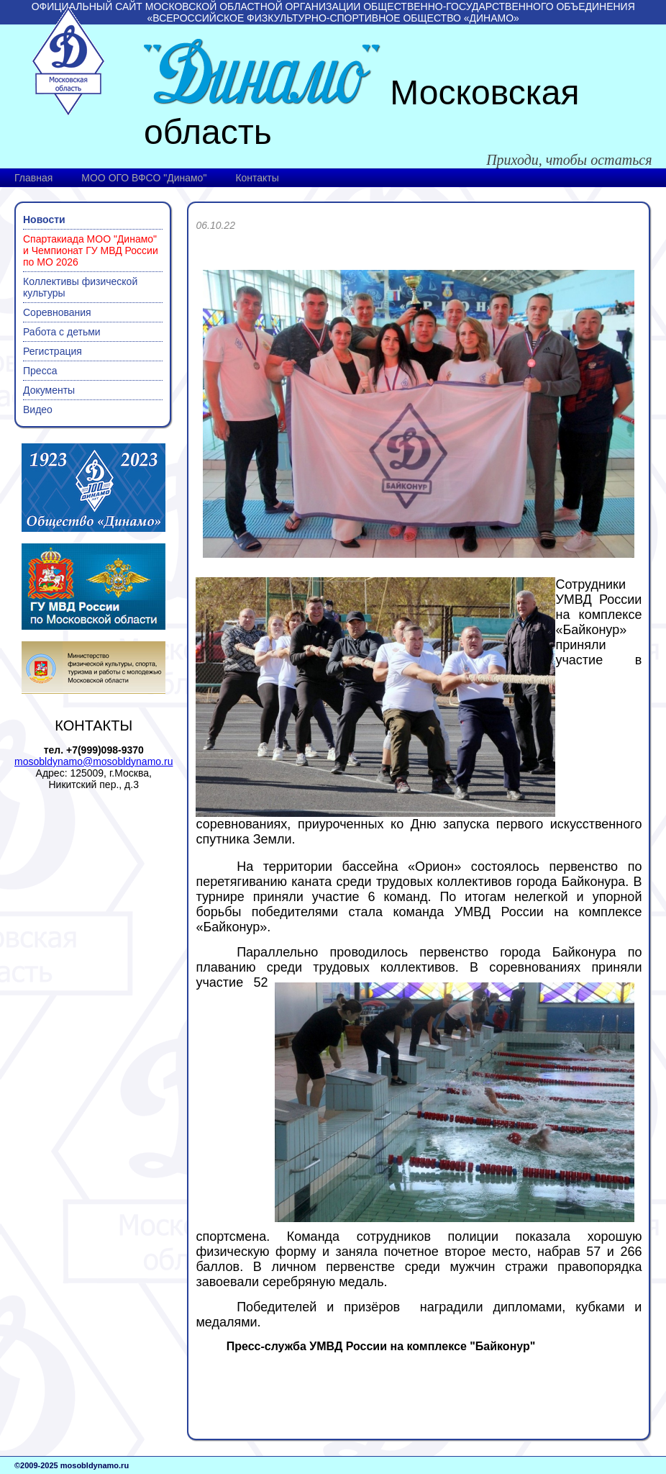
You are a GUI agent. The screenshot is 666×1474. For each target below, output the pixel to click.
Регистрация (52, 351)
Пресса (40, 370)
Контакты (256, 178)
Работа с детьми (62, 332)
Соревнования (57, 312)
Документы (49, 390)
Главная (33, 178)
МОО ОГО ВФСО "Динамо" (143, 178)
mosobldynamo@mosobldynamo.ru (93, 761)
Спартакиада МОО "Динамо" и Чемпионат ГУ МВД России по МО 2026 (90, 250)
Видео (38, 409)
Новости (44, 219)
